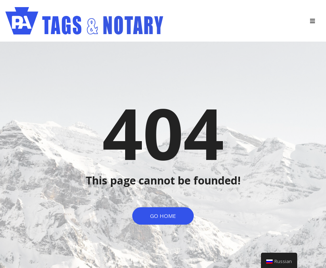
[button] (163, 216)
